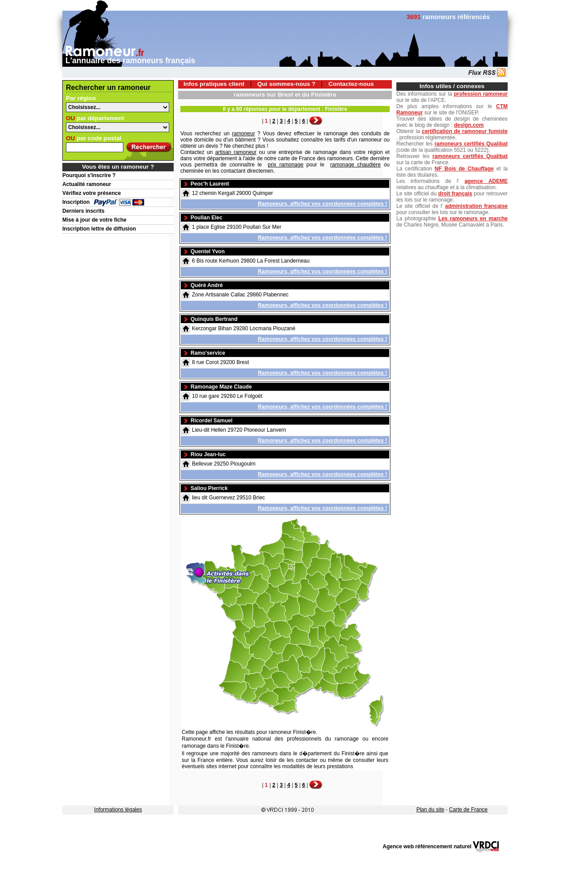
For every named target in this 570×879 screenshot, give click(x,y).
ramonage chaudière (355, 165)
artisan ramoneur (235, 152)
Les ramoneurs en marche (473, 218)
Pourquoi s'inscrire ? (89, 175)
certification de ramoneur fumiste (465, 131)
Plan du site (430, 809)
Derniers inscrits (83, 211)
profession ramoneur (481, 94)
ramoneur (243, 133)
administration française (476, 206)
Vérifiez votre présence (91, 193)
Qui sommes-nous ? (286, 84)
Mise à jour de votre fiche (94, 220)
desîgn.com (469, 125)
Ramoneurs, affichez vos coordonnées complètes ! (322, 204)
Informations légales (118, 809)
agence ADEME (486, 181)
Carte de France (468, 809)
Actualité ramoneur (86, 184)
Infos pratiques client (213, 84)
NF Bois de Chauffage (464, 169)
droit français (455, 193)
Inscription (76, 202)
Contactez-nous (351, 84)
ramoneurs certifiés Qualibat (471, 144)
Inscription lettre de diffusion (99, 229)
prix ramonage (285, 165)
